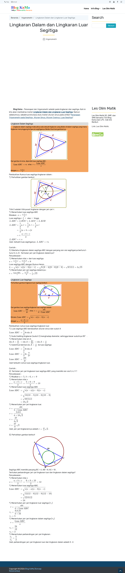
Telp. (6, 2)
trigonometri (26, 18)
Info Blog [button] (95, 8)
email (14, 2)
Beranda (14, 18)
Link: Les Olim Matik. (100, 126)
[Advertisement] (48, 60)
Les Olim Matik (108, 8)
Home (86, 8)
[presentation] (20, 164)
